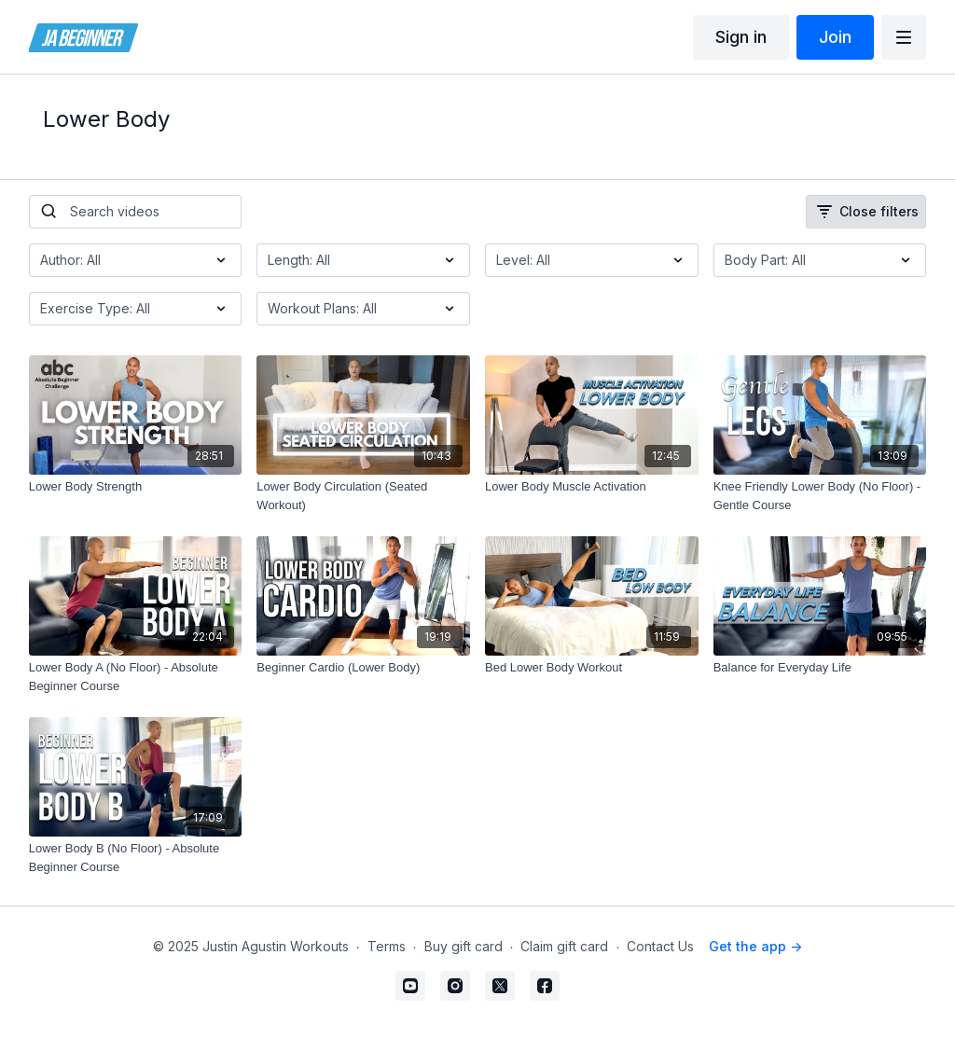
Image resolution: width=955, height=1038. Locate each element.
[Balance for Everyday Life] (820, 667)
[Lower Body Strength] (135, 486)
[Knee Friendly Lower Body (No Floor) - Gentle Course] (820, 495)
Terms (386, 946)
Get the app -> (755, 946)
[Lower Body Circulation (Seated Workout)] (363, 495)
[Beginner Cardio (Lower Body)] (363, 667)
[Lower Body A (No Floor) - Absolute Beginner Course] (135, 676)
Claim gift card (564, 946)
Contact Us (660, 946)
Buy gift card (463, 946)
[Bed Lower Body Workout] (592, 667)
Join (835, 37)
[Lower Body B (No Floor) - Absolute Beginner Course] (135, 857)
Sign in (741, 37)
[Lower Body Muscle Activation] (592, 486)
